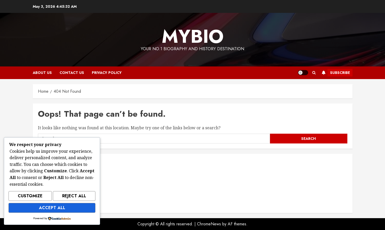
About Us (42, 72)
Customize (30, 197)
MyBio (193, 36)
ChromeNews (209, 224)
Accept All (52, 208)
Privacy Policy (107, 72)
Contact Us (72, 72)
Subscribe (335, 72)
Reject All (74, 197)
